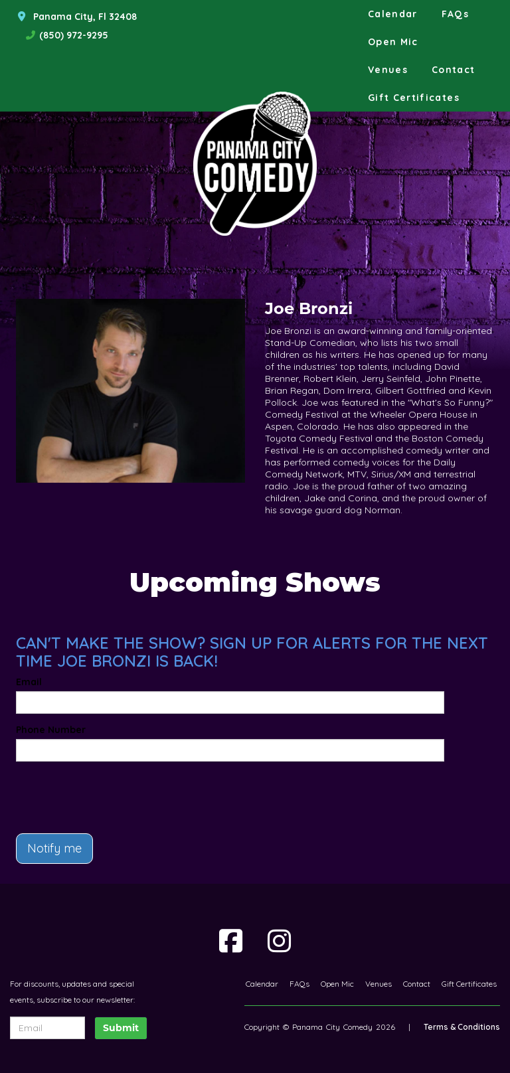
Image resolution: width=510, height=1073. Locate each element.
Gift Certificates (414, 98)
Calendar (393, 14)
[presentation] (93, 791)
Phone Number (51, 730)
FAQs (455, 14)
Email (29, 682)
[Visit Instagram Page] (279, 940)
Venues (388, 70)
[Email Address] (47, 1028)
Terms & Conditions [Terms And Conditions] (462, 1027)
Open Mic (393, 42)
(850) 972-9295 (73, 35)
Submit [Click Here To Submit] (121, 1028)
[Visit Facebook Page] (230, 940)
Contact (453, 70)
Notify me (54, 848)
